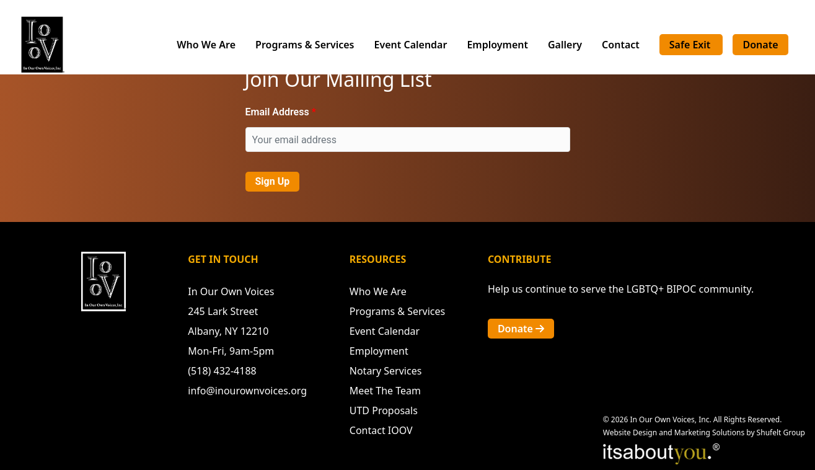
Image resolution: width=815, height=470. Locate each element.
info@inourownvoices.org (247, 390)
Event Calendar (410, 44)
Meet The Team (385, 390)
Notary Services (386, 371)
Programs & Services (304, 44)
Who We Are (206, 44)
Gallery (565, 44)
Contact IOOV (381, 430)
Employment (497, 44)
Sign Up (272, 181)
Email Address (277, 112)
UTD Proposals (384, 410)
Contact (621, 44)
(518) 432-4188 (222, 371)
